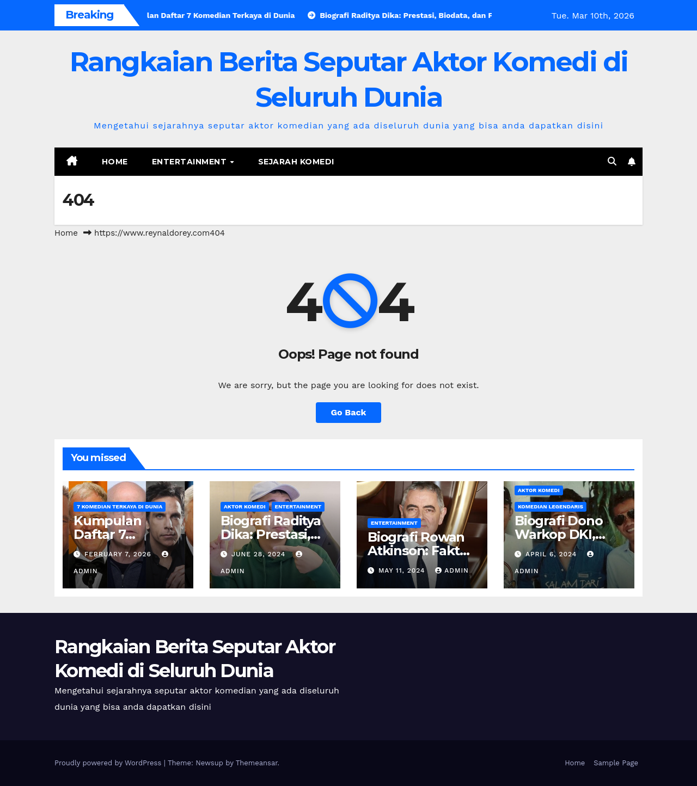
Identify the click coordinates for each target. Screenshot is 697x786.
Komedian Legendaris (550, 506)
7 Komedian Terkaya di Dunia (119, 506)
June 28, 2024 (259, 554)
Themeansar (257, 763)
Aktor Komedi (245, 506)
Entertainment (190, 162)
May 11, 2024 (402, 570)
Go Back (348, 412)
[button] (612, 161)
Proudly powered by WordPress (109, 763)
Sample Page (616, 763)
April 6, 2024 (552, 554)
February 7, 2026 (119, 554)
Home (115, 162)
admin (452, 570)
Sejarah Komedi (296, 162)
